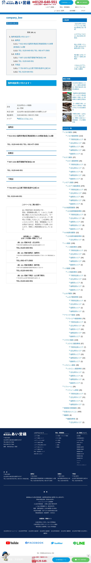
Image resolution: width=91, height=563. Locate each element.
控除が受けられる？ (38, 453)
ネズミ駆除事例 (74, 161)
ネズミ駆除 (70, 157)
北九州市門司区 (23, 531)
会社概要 (79, 435)
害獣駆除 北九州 (80, 453)
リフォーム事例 (74, 390)
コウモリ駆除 (71, 340)
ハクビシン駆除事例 (76, 369)
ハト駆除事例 (74, 247)
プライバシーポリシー (81, 464)
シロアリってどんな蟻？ (39, 440)
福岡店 (17, 40)
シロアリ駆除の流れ (38, 449)
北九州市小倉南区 (45, 531)
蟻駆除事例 (72, 419)
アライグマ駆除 (72, 315)
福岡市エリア (77, 147)
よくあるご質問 (80, 440)
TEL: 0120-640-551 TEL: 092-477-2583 (33, 51)
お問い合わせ (80, 442)
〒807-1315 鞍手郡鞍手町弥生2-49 (32, 58)
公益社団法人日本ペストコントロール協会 (45, 524)
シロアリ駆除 (71, 182)
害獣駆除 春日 (80, 451)
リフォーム (70, 386)
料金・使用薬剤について (39, 451)
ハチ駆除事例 (74, 272)
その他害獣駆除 (71, 207)
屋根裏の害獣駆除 (72, 408)
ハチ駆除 (69, 268)
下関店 (17, 65)
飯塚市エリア (76, 154)
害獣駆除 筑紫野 (80, 449)
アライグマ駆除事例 (76, 318)
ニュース (79, 460)
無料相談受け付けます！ (21, 37)
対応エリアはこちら (25, 119)
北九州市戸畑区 (76, 531)
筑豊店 (17, 54)
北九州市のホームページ (10, 531)
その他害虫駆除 (71, 232)
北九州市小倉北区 (33, 531)
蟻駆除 (68, 415)
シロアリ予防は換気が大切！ (40, 444)
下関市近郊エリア (78, 139)
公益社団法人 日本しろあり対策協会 (45, 522)
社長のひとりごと (72, 412)
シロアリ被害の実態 (38, 442)
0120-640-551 (46, 2)
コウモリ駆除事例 (75, 343)
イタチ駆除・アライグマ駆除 (61, 435)
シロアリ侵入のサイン (39, 447)
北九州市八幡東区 (66, 531)
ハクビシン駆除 (71, 365)
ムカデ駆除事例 (74, 297)
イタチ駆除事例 (75, 136)
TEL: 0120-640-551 (26, 61)
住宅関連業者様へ (81, 438)
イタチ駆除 (70, 132)
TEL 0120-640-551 (25, 72)
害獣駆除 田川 (80, 458)
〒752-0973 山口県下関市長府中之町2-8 (34, 68)
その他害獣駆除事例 (76, 211)
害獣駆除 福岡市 (80, 447)
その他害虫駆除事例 (75, 236)
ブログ (78, 462)
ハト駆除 (69, 243)
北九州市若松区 (55, 531)
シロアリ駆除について (39, 438)
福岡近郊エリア (77, 150)
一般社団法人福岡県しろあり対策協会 (45, 526)
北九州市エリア (77, 143)
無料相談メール (66, 2)
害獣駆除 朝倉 (80, 456)
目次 (28, 32)
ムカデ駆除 (70, 293)
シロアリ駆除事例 (76, 186)
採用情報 (79, 444)
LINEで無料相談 (82, 2)
